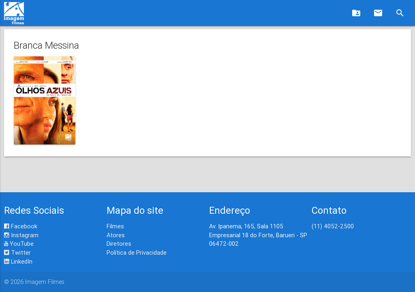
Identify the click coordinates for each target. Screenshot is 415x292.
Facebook (20, 226)
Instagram (21, 235)
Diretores (119, 243)
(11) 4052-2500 (333, 226)
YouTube (19, 243)
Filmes (115, 226)
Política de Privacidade (137, 252)
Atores (116, 235)
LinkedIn (18, 261)
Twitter (17, 252)
